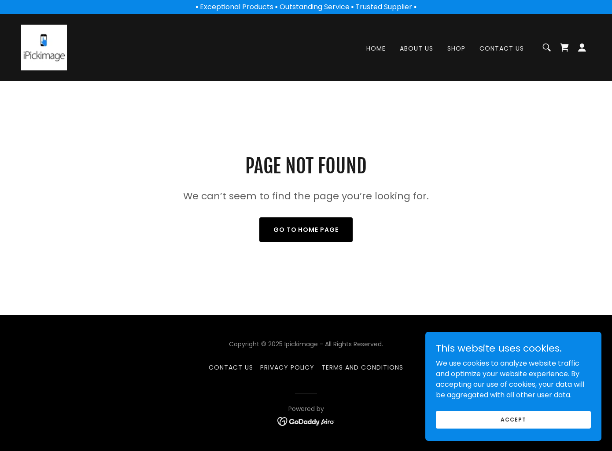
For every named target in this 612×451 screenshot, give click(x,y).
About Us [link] (416, 48)
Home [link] (376, 48)
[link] (44, 47)
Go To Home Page (306, 229)
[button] (582, 47)
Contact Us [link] (501, 48)
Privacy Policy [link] (287, 367)
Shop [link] (456, 48)
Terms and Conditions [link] (362, 367)
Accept (513, 419)
